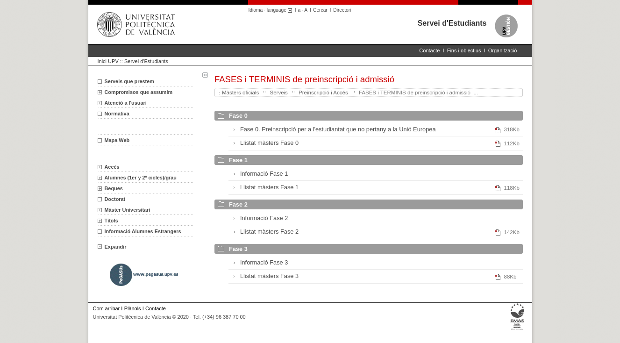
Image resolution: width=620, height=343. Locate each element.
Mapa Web (117, 140)
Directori (342, 10)
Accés (112, 167)
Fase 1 (238, 160)
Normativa (117, 113)
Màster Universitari (127, 210)
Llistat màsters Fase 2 (269, 231)
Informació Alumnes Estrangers (143, 231)
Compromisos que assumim (139, 92)
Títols (111, 220)
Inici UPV (108, 61)
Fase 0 (238, 115)
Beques (114, 188)
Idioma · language (272, 10)
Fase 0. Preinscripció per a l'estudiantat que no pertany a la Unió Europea (338, 129)
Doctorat (115, 199)
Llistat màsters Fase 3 (269, 275)
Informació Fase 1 (264, 173)
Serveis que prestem (129, 81)
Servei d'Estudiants (452, 23)
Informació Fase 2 (264, 218)
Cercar (320, 10)
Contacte (429, 50)
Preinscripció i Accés (323, 92)
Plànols (132, 308)
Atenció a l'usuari (126, 103)
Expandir (112, 247)
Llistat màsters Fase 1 (269, 187)
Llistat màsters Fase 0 (269, 142)
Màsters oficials (240, 92)
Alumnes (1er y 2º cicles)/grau (141, 177)
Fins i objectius (464, 50)
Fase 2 (238, 204)
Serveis (278, 92)
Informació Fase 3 (264, 262)
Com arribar (106, 308)
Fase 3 (238, 248)
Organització (502, 50)
